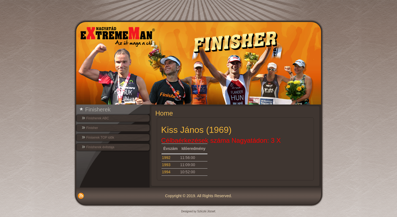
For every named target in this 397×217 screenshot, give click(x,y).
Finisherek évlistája (100, 147)
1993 (166, 165)
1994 (166, 172)
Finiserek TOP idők (100, 137)
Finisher (92, 128)
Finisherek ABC (97, 118)
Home (164, 113)
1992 (166, 157)
